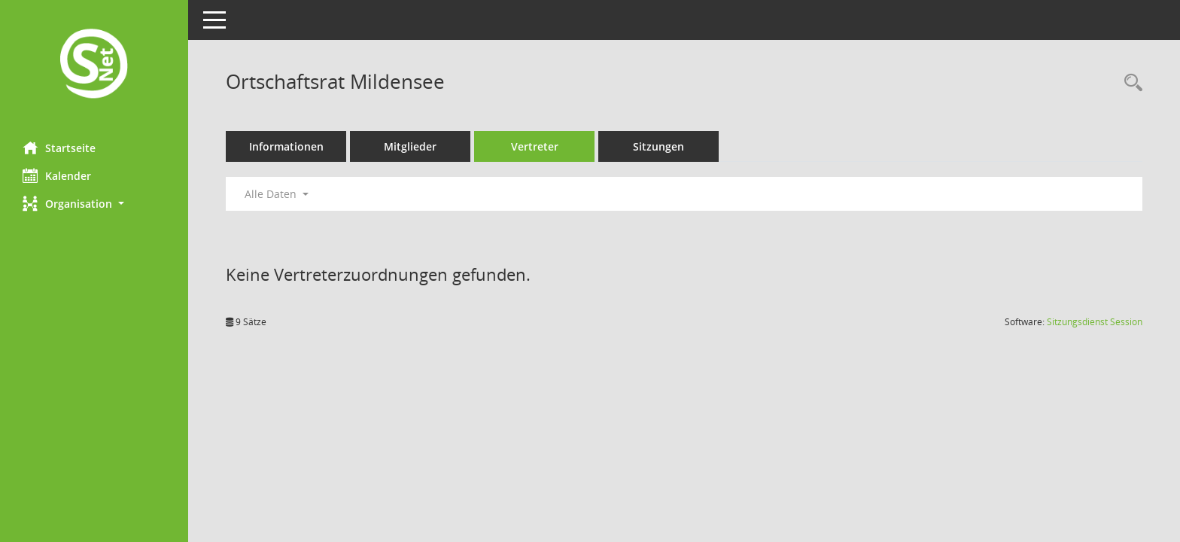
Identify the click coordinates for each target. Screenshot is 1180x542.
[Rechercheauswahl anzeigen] (1129, 83)
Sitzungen (658, 146)
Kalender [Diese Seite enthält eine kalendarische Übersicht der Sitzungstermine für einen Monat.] (57, 175)
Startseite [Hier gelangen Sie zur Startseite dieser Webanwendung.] (59, 147)
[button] (94, 204)
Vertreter (534, 146)
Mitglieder (410, 146)
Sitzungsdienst (1094, 321)
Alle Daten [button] (277, 194)
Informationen (286, 146)
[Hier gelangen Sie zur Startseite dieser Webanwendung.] (94, 65)
